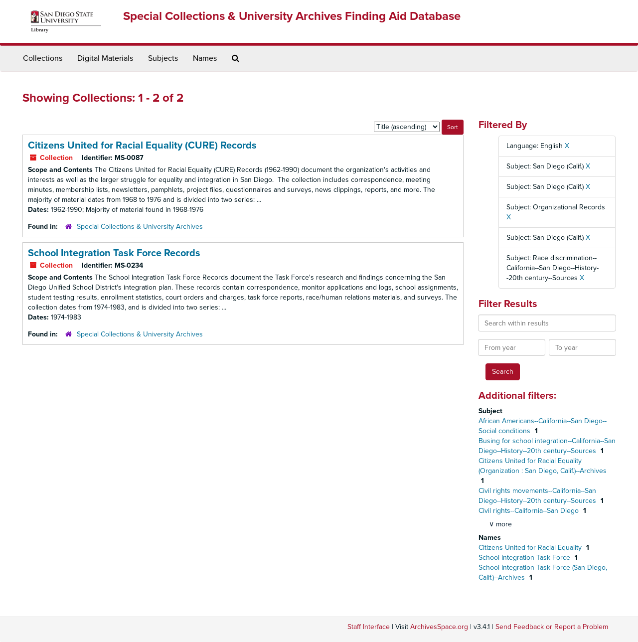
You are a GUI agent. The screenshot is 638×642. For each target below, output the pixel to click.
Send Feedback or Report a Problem (551, 627)
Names (205, 58)
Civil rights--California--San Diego (529, 510)
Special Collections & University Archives (140, 226)
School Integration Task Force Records (114, 253)
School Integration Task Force (525, 557)
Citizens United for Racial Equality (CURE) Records (142, 146)
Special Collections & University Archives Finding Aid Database (292, 16)
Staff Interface (368, 627)
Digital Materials (105, 58)
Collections (42, 58)
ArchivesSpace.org (439, 627)
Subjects (163, 58)
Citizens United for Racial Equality (531, 547)
